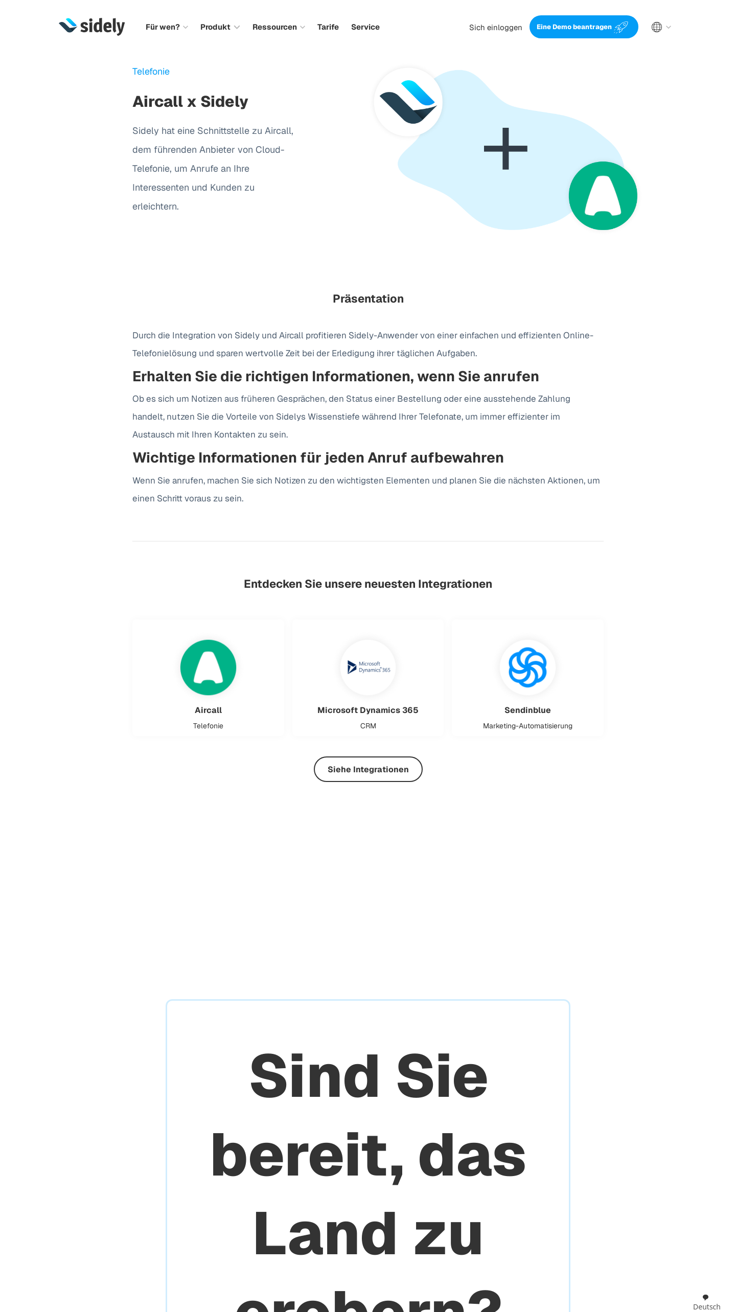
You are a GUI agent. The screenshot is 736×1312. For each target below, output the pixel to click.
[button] (167, 27)
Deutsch (707, 1302)
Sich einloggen (495, 27)
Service (365, 27)
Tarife (328, 27)
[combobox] (707, 1303)
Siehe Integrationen (368, 769)
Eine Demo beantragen (574, 26)
